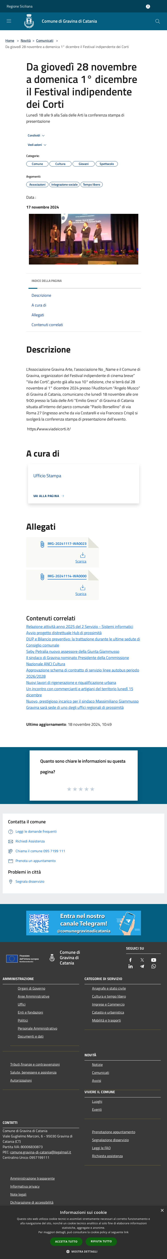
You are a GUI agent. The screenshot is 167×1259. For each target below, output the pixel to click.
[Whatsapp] (153, 966)
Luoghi (97, 1101)
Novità (26, 40)
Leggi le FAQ (101, 1148)
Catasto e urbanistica (108, 1012)
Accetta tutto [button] (66, 1241)
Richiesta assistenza (107, 1156)
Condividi (37, 135)
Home (9, 40)
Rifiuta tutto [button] (101, 1241)
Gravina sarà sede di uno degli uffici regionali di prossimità (75, 707)
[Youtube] (153, 960)
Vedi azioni (38, 145)
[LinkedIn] (130, 966)
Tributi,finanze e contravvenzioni (35, 1064)
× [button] (162, 1210)
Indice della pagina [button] (47, 280)
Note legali (18, 1194)
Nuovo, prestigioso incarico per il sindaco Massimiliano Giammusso (82, 701)
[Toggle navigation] (9, 21)
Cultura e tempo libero (109, 996)
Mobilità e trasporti (106, 1020)
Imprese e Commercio (108, 1004)
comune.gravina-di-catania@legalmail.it (40, 1152)
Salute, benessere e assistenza (33, 1072)
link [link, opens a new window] (126, 1232)
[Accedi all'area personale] (148, 6)
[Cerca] (157, 21)
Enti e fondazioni (30, 1012)
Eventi (97, 1109)
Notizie (97, 1064)
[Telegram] (142, 966)
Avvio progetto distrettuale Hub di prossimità (64, 633)
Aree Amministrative (33, 996)
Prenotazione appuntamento (113, 1132)
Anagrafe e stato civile (109, 988)
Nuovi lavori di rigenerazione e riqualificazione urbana (71, 683)
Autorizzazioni (21, 1080)
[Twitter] (142, 960)
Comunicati (44, 40)
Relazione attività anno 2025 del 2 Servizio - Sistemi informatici (79, 626)
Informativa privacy (25, 1186)
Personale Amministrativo (37, 1028)
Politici (23, 1020)
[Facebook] (130, 960)
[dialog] (83, 1232)
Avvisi (96, 1080)
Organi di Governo (31, 988)
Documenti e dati (31, 1036)
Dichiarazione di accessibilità (31, 1202)
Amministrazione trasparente (32, 1178)
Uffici (22, 1004)
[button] (84, 1251)
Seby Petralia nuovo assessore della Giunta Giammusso (72, 651)
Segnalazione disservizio (110, 1140)
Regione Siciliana (19, 6)
